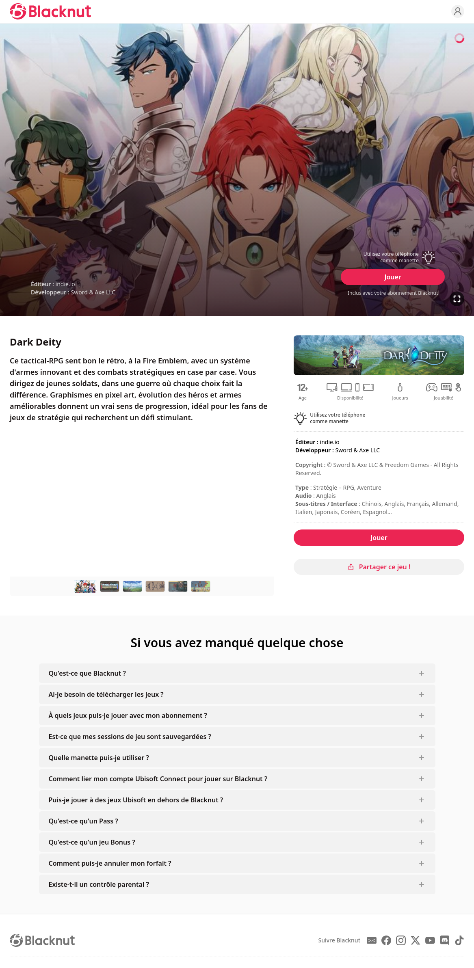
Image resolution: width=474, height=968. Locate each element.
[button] (393, 257)
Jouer (392, 276)
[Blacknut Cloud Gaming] (50, 11)
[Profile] (457, 11)
